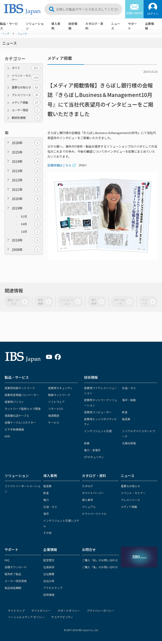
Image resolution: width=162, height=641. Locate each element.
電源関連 (53, 415)
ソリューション (35, 25)
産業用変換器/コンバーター (22, 395)
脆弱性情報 (26, 118)
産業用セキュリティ (60, 388)
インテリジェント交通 (98, 431)
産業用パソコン (14, 402)
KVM (7, 436)
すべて (26, 68)
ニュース (115, 25)
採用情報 (48, 595)
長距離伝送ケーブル (17, 415)
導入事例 (55, 25)
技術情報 (72, 25)
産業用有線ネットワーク (20, 388)
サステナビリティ (62, 617)
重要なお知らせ (26, 87)
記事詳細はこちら (59, 165)
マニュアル (89, 507)
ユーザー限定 (26, 110)
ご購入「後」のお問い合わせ (100, 567)
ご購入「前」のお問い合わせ (100, 560)
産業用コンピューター (98, 412)
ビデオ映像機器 (14, 429)
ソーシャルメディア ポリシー (26, 617)
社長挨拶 (48, 567)
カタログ (87, 486)
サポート (132, 25)
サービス (53, 422)
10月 (30, 232)
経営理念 (48, 560)
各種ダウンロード (16, 567)
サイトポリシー (41, 610)
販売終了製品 (13, 574)
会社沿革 (48, 581)
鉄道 (124, 412)
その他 (47, 533)
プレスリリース (26, 95)
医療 (87, 443)
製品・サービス (9, 25)
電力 (46, 500)
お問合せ (89, 549)
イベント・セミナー (26, 77)
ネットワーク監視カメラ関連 (22, 409)
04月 (30, 224)
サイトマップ (16, 610)
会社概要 (48, 574)
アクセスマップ (52, 588)
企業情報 (149, 25)
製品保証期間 (13, 588)
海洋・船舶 (129, 400)
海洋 (46, 514)
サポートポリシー (69, 610)
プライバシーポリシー (100, 610)
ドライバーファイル (94, 514)
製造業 (126, 419)
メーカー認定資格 (16, 581)
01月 (30, 216)
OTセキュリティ (94, 457)
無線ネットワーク (59, 395)
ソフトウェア (56, 402)
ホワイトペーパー (93, 493)
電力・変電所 (92, 450)
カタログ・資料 (94, 25)
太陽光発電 (129, 443)
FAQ (7, 560)
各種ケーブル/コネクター (20, 422)
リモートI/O (55, 409)
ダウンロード (123, 301)
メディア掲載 (26, 102)
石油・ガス (129, 388)
